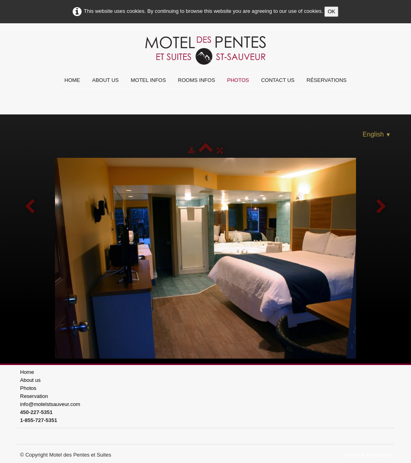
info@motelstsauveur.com (50, 404)
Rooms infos (196, 80)
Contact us (277, 80)
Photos (238, 80)
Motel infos (148, 80)
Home (72, 80)
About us (105, 80)
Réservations (327, 80)
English (377, 134)
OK (331, 11)
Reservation (34, 396)
